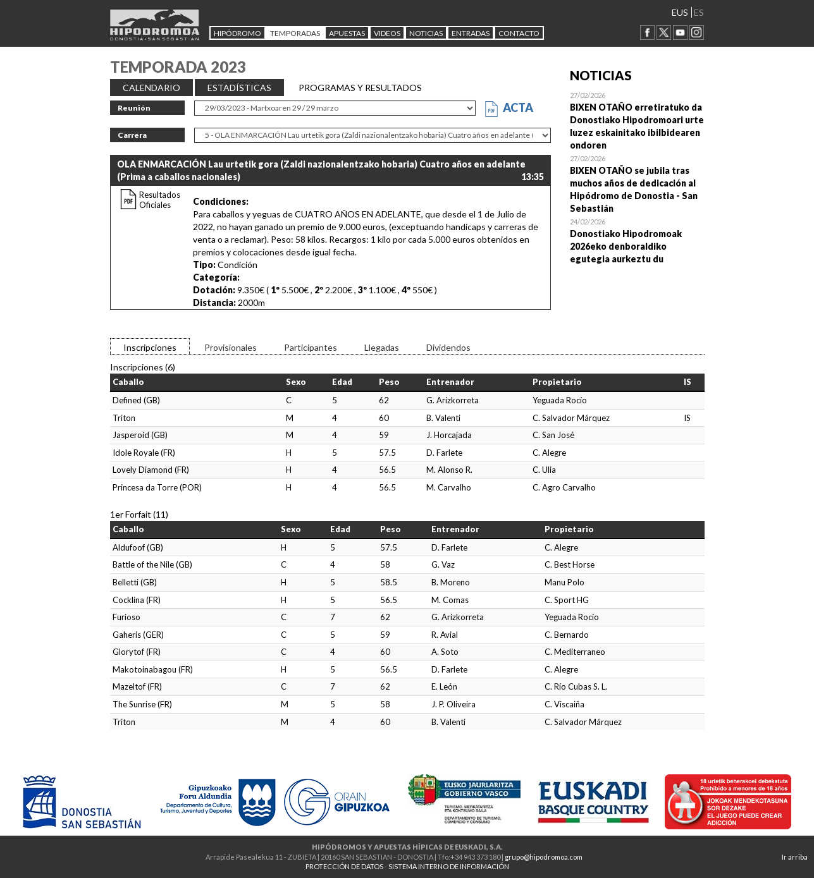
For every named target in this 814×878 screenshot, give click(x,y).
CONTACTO (519, 33)
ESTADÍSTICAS (239, 87)
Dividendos (448, 347)
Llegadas (381, 347)
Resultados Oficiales (159, 200)
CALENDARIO (151, 87)
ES (699, 12)
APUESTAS (347, 33)
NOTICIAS (426, 33)
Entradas (471, 33)
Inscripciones (149, 347)
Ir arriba (795, 857)
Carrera (132, 135)
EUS (680, 12)
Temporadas (295, 33)
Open (637, 120)
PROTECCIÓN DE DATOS (344, 866)
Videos (387, 33)
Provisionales (230, 347)
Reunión (134, 108)
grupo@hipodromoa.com (544, 857)
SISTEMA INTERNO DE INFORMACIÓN (448, 866)
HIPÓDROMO (237, 33)
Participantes (310, 347)
